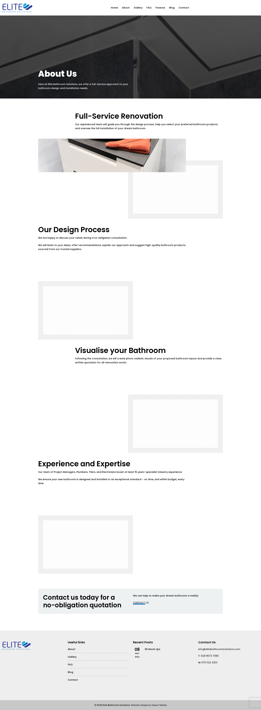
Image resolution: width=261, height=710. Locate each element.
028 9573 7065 (210, 656)
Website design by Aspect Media (149, 705)
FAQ (148, 7)
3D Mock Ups (152, 649)
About (126, 7)
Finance (160, 7)
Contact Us (141, 602)
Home (114, 7)
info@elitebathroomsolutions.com (219, 649)
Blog (172, 7)
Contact (184, 7)
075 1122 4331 (209, 662)
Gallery (138, 7)
